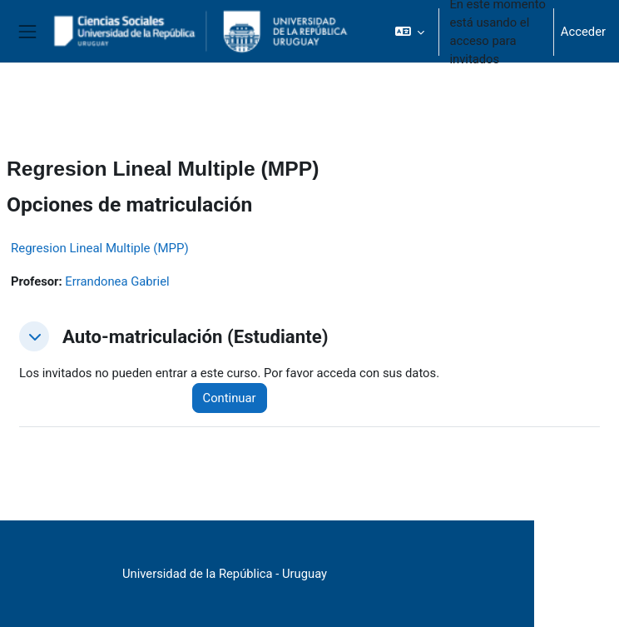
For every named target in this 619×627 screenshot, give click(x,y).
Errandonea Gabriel (117, 281)
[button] (409, 31)
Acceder (583, 31)
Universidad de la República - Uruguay (224, 573)
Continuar (229, 398)
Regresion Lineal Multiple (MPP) (100, 248)
